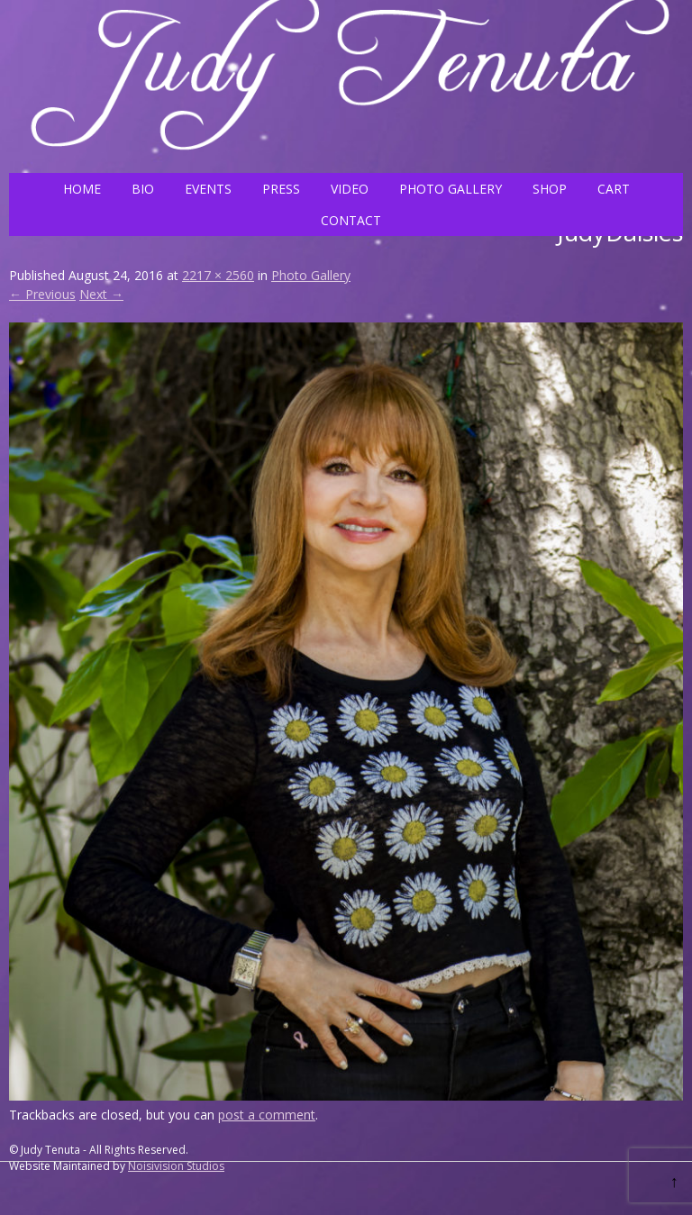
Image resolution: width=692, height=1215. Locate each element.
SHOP (550, 188)
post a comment (266, 1114)
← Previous (42, 294)
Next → (101, 294)
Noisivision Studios (176, 1166)
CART (613, 188)
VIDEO (350, 188)
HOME (82, 188)
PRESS (281, 188)
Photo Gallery (311, 275)
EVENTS (208, 188)
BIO (143, 188)
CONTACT (351, 220)
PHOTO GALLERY (450, 188)
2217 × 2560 (218, 275)
